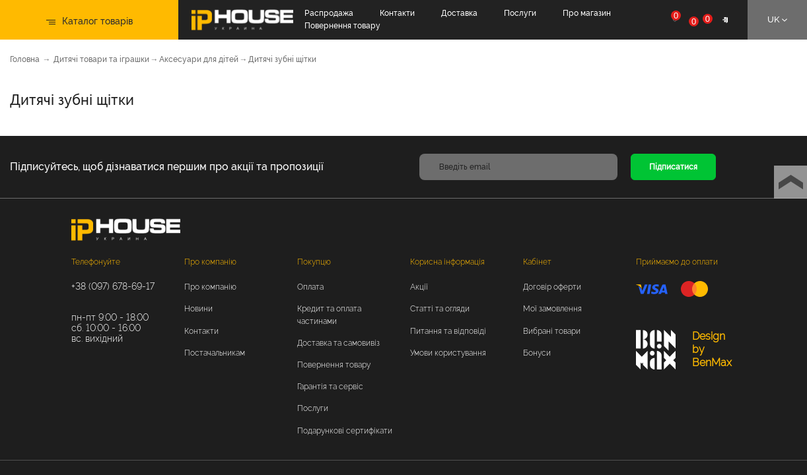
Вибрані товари (551, 331)
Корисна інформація (447, 262)
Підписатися (673, 167)
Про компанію (210, 262)
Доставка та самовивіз (338, 343)
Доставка (459, 13)
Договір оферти (552, 287)
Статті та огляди (440, 308)
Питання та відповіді (448, 331)
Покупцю (314, 262)
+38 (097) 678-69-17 (113, 286)
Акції (419, 287)
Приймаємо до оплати (677, 262)
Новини (198, 308)
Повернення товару (342, 25)
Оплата (310, 287)
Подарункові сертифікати (344, 430)
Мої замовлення (552, 308)
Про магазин (587, 13)
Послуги (520, 13)
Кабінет (537, 262)
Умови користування (448, 353)
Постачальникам (214, 353)
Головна (25, 59)
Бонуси (537, 353)
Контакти (397, 13)
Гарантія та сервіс (330, 386)
